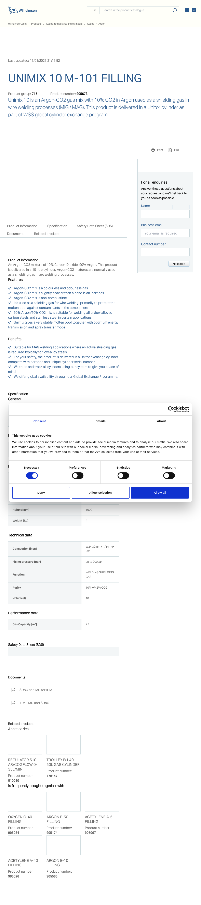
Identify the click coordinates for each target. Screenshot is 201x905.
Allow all (160, 492)
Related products (47, 234)
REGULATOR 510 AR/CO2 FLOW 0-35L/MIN (22, 765)
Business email (152, 225)
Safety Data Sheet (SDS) (95, 226)
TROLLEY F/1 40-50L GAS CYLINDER (63, 762)
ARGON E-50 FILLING (57, 819)
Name (145, 206)
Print (160, 150)
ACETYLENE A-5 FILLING (98, 819)
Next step (179, 264)
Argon (101, 23)
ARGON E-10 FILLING (57, 863)
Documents (15, 234)
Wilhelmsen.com (17, 23)
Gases (90, 23)
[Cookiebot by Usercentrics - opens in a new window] (171, 409)
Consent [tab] (40, 421)
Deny (41, 492)
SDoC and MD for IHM (31, 690)
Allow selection (100, 492)
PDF (177, 150)
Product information (22, 226)
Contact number (153, 244)
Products (36, 23)
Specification (57, 226)
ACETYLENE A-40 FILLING (23, 863)
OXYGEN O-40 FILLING (20, 819)
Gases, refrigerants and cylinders (64, 23)
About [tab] (161, 421)
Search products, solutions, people (174, 10)
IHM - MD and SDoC (30, 703)
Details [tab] (100, 421)
